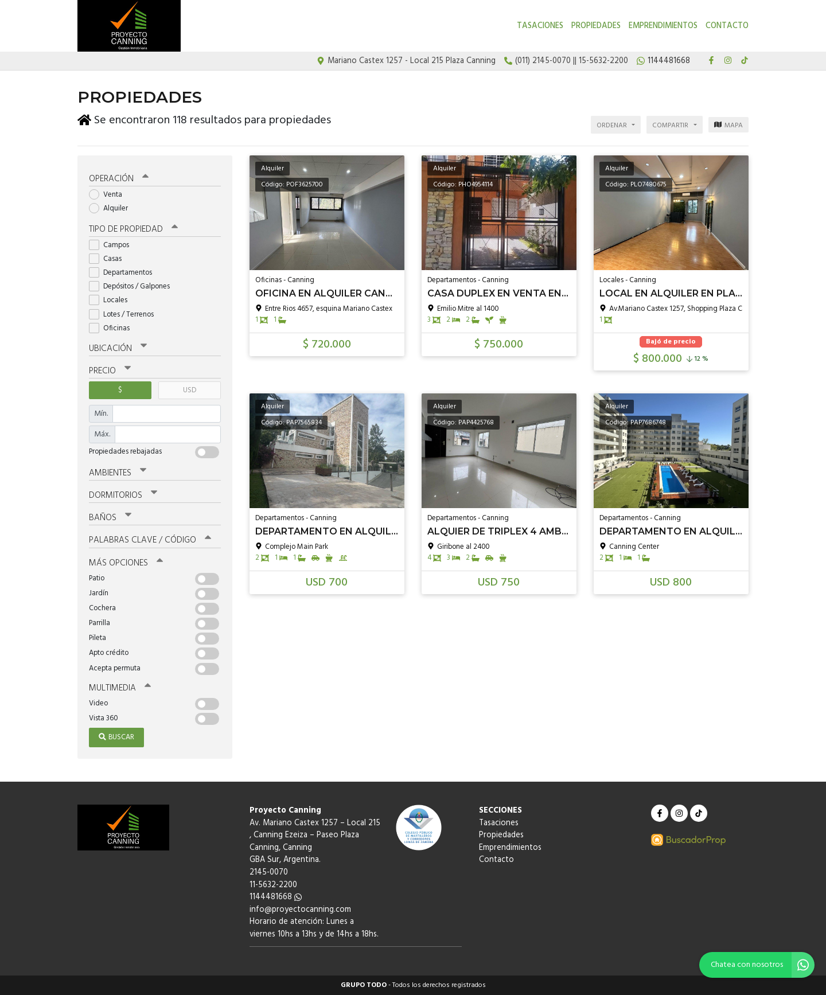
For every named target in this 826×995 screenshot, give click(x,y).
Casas (109, 258)
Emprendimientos (663, 26)
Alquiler (112, 208)
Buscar (116, 737)
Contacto (727, 26)
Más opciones (126, 563)
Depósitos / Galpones (133, 286)
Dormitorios (123, 495)
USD (189, 390)
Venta (109, 194)
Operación (119, 179)
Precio (110, 371)
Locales (112, 300)
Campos (113, 245)
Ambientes (117, 473)
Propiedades (596, 26)
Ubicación (118, 349)
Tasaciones (540, 26)
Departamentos (124, 272)
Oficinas (113, 328)
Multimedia (120, 688)
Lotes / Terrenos (125, 314)
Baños (110, 518)
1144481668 (276, 897)
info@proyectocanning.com (300, 909)
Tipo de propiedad (133, 229)
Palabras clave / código (150, 540)
